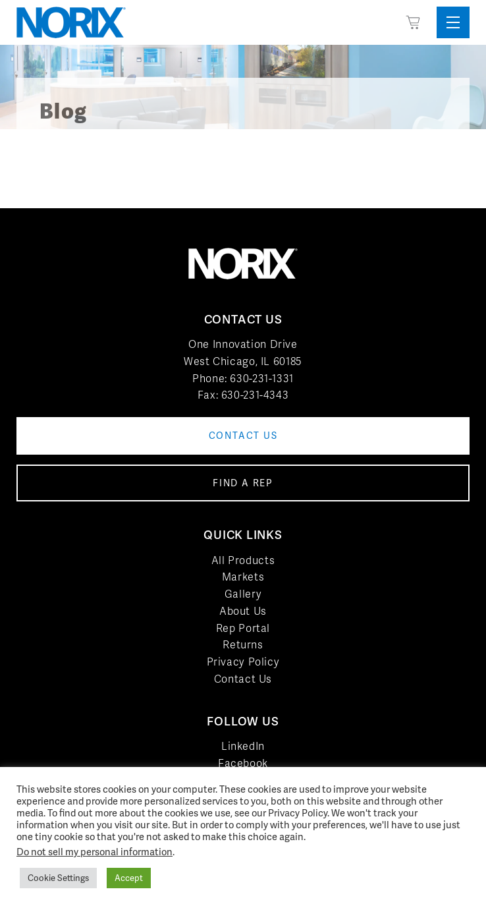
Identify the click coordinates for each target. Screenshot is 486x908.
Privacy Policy (243, 662)
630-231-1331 (262, 378)
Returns (243, 645)
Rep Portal (243, 628)
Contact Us (243, 679)
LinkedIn (243, 746)
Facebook (243, 763)
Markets (243, 577)
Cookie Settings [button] (58, 878)
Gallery (243, 594)
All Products (243, 560)
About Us (243, 611)
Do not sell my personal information (94, 851)
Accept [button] (129, 878)
